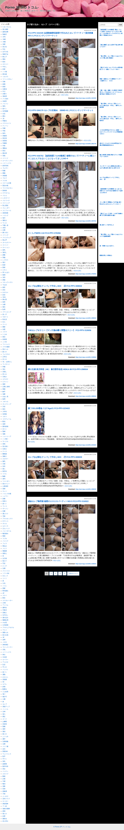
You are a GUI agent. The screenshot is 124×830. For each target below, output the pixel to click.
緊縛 (3, 431)
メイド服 (5, 746)
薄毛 (3, 106)
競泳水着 (5, 185)
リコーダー (6, 481)
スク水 (4, 180)
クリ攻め (5, 98)
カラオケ (5, 379)
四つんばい (6, 272)
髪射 (3, 267)
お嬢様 (4, 721)
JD (3, 118)
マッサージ (6, 364)
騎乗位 (4, 689)
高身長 (4, 724)
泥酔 (3, 786)
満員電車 (5, 803)
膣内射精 (5, 426)
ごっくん (5, 709)
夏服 (3, 173)
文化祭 (4, 657)
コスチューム (6, 419)
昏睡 (3, 726)
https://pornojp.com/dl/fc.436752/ (85, 221)
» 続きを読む (64, 95)
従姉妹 (4, 414)
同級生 (4, 121)
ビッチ (4, 566)
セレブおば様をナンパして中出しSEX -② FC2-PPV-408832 (55, 286)
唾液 (3, 536)
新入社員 (5, 635)
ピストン (5, 381)
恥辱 (3, 309)
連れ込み (5, 617)
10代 (4, 37)
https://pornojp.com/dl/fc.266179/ (85, 143)
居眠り (4, 456)
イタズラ (5, 76)
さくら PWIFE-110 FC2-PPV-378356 (44, 233)
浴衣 (3, 466)
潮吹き (4, 220)
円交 (3, 563)
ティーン (5, 126)
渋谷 (3, 406)
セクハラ (5, 526)
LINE (4, 603)
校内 (3, 133)
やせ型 (4, 622)
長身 (3, 789)
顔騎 (3, 498)
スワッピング (6, 312)
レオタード (6, 198)
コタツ (4, 416)
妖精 (3, 686)
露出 (3, 116)
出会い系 (5, 396)
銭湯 (3, 86)
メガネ (4, 642)
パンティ (5, 771)
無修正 (4, 34)
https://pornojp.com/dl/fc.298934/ (85, 396)
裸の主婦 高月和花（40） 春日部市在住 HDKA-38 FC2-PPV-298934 (58, 369)
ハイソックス (6, 163)
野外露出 (5, 591)
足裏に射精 (6, 386)
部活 (3, 150)
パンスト (5, 669)
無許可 (4, 696)
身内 (3, 479)
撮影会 (4, 818)
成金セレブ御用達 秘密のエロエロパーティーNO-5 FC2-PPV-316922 (58, 501)
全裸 (3, 744)
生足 (3, 113)
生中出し (5, 615)
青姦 (3, 257)
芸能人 (4, 612)
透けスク (5, 513)
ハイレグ (5, 215)
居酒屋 (4, 679)
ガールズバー (6, 242)
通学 (3, 739)
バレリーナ (6, 200)
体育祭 (4, 141)
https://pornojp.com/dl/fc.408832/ (85, 318)
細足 (3, 287)
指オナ (4, 561)
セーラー (5, 659)
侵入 (3, 714)
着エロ (4, 813)
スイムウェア (6, 237)
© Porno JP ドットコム (62, 827)
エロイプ (5, 774)
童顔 (3, 731)
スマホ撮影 (6, 347)
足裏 (3, 230)
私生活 (4, 319)
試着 (3, 779)
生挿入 (4, 449)
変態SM (5, 751)
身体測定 (5, 644)
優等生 (4, 607)
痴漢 (3, 275)
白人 (3, 322)
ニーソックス (6, 652)
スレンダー (6, 208)
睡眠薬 (4, 454)
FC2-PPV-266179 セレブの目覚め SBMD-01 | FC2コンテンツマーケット (60, 110)
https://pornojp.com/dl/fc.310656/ (85, 357)
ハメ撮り (5, 439)
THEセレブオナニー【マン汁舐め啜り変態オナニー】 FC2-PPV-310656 (59, 330)
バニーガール (6, 531)
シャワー (5, 496)
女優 (3, 304)
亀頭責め (5, 533)
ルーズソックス (7, 160)
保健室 (4, 136)
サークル (5, 441)
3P (3, 637)
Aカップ (5, 576)
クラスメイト (6, 123)
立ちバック (6, 528)
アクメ (4, 630)
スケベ (4, 595)
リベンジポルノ (7, 79)
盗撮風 (4, 764)
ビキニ (4, 270)
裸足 (3, 716)
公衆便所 (5, 486)
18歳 (4, 39)
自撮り (4, 94)
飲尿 (3, 265)
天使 (3, 794)
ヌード (4, 719)
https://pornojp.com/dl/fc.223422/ (85, 445)
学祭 (3, 145)
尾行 (3, 262)
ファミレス (6, 344)
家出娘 (4, 74)
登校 (3, 155)
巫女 (3, 290)
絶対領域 (5, 165)
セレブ (4, 704)
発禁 (3, 488)
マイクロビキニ (7, 188)
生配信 (4, 89)
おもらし (5, 677)
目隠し (4, 371)
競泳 (3, 337)
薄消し (4, 252)
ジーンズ (5, 235)
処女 (3, 61)
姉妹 (3, 280)
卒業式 (4, 610)
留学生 (4, 471)
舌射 (3, 464)
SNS (4, 297)
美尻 (3, 444)
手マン (4, 759)
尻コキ (4, 374)
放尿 (3, 424)
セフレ (4, 684)
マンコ (4, 506)
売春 (3, 81)
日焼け (4, 376)
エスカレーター (7, 600)
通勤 (3, 674)
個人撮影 (5, 29)
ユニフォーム (6, 210)
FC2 (3, 91)
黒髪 (3, 588)
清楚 (3, 44)
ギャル (4, 523)
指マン (4, 108)
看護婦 (4, 551)
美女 (3, 769)
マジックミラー (7, 647)
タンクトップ (6, 404)
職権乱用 (5, 620)
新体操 (4, 190)
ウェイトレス (6, 754)
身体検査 (5, 213)
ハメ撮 (4, 71)
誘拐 (3, 811)
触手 (3, 391)
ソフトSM (5, 573)
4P (3, 593)
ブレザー (5, 168)
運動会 (4, 148)
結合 (3, 295)
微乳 (3, 461)
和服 (3, 366)
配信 (3, 421)
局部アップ (6, 706)
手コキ (4, 667)
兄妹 (3, 516)
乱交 (3, 664)
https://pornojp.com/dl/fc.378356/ (85, 274)
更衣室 (4, 138)
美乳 (3, 761)
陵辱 (3, 399)
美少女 (4, 47)
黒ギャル (5, 349)
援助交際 (5, 32)
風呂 (3, 307)
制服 (3, 170)
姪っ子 (4, 314)
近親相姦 (5, 741)
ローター (5, 801)
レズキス (5, 260)
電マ (3, 694)
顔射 (3, 69)
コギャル (5, 401)
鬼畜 (3, 434)
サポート (5, 317)
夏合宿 (4, 153)
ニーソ (4, 578)
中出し (4, 66)
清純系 (4, 96)
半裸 (3, 781)
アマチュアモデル (8, 627)
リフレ (4, 474)
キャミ (4, 491)
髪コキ (4, 352)
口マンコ (5, 521)
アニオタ (5, 662)
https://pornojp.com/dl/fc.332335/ (85, 98)
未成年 (4, 101)
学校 (3, 131)
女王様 (4, 558)
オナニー (5, 64)
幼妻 (3, 511)
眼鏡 (3, 776)
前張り (4, 501)
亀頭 (3, 784)
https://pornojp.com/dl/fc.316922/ (85, 564)
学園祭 (4, 143)
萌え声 (4, 240)
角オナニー (6, 484)
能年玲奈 (5, 766)
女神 (3, 711)
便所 (3, 729)
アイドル (5, 605)
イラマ (4, 332)
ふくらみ (5, 736)
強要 (3, 394)
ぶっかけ (5, 796)
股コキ (4, 734)
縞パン (4, 503)
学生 (3, 49)
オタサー (5, 459)
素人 (3, 469)
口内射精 (5, 625)
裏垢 (3, 59)
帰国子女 (5, 54)
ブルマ (4, 178)
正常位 (4, 357)
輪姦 (3, 476)
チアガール (6, 193)
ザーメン (5, 508)
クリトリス (6, 571)
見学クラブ (6, 798)
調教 (3, 255)
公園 (3, 699)
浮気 (3, 649)
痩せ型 (4, 299)
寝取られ (5, 632)
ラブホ (4, 538)
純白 (3, 409)
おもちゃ (5, 292)
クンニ (4, 324)
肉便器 (4, 339)
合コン (4, 429)
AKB (3, 228)
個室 (3, 384)
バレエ (4, 195)
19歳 (4, 42)
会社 (3, 749)
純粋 (3, 302)
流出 (3, 369)
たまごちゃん (6, 27)
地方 (3, 218)
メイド (4, 548)
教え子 (4, 56)
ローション (6, 247)
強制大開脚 (6, 808)
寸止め (4, 285)
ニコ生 (4, 342)
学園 (3, 128)
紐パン (4, 672)
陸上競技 (5, 205)
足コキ (4, 359)
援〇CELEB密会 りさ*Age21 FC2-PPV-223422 (49, 408)
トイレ (4, 586)
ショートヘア (6, 436)
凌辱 (3, 639)
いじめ (4, 334)
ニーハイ (5, 158)
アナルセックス (7, 518)
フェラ (4, 543)
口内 (3, 583)
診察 (3, 816)
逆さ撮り (5, 446)
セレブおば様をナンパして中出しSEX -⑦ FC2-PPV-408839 (55, 457)
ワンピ (4, 223)
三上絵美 (5, 691)
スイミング (6, 203)
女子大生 (5, 51)
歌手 (3, 756)
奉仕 (3, 654)
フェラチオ (6, 354)
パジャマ (5, 541)
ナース (4, 451)
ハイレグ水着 (6, 493)
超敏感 (4, 791)
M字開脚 (5, 111)
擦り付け (5, 232)
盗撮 (3, 84)
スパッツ (5, 245)
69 (3, 682)
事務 (3, 389)
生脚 (3, 568)
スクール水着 (6, 183)
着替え (4, 553)
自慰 (3, 329)
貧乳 (3, 250)
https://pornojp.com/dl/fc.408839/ (85, 489)
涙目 (3, 277)
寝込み (4, 546)
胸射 (3, 327)
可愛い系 (5, 225)
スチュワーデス (7, 282)
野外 (3, 598)
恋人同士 (5, 821)
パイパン (5, 103)
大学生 (4, 411)
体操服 (4, 175)
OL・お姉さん (7, 362)
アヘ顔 (4, 806)
